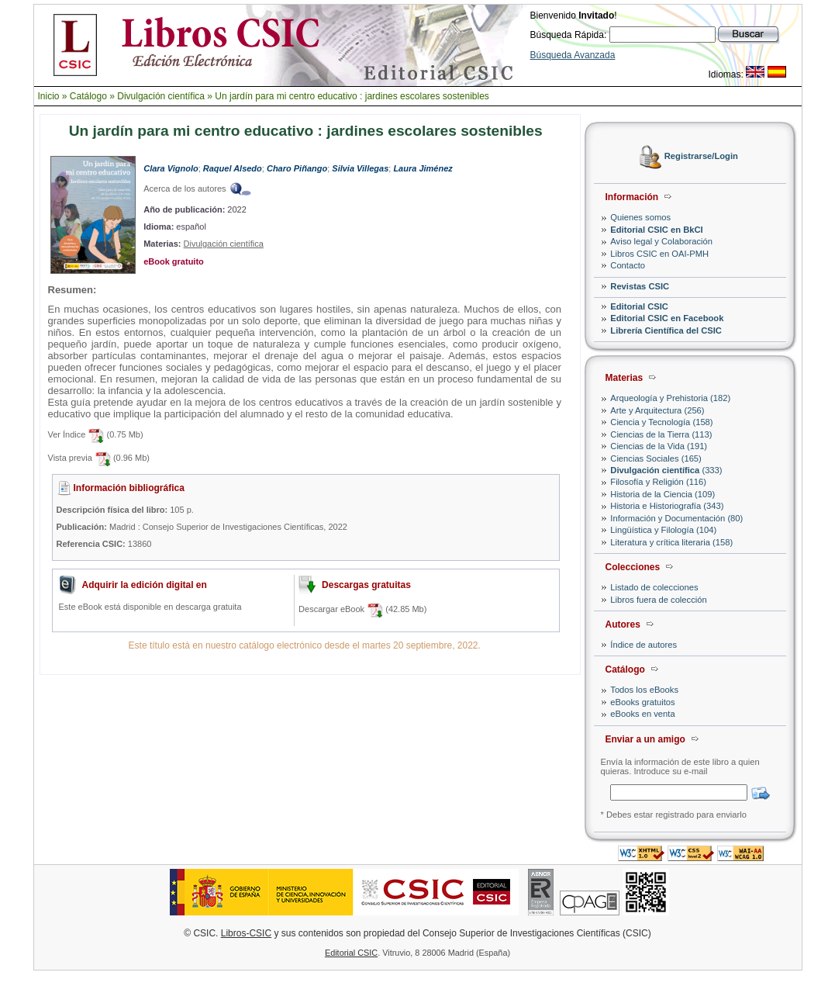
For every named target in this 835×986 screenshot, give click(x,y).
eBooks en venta (642, 713)
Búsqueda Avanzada (573, 55)
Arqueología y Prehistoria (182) (670, 398)
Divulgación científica (161, 96)
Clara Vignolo (170, 168)
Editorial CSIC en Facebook (666, 318)
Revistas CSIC (639, 286)
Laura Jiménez (422, 168)
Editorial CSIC (639, 306)
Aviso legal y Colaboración (661, 241)
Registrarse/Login (701, 156)
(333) (666, 470)
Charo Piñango (297, 168)
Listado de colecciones (654, 587)
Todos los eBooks (644, 689)
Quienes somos (640, 217)
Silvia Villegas (360, 168)
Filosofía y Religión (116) (658, 481)
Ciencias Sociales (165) (656, 458)
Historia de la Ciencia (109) (662, 494)
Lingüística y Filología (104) (663, 530)
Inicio (49, 96)
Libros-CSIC (246, 933)
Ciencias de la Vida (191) (658, 446)
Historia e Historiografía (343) (666, 505)
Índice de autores (643, 644)
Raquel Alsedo (232, 168)
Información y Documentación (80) (676, 518)
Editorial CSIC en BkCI (656, 229)
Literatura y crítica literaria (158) (671, 542)
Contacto (627, 265)
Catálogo (88, 96)
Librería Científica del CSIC (666, 330)
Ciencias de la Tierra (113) (661, 434)
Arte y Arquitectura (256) (657, 410)
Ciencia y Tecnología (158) (661, 422)
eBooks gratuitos (642, 702)
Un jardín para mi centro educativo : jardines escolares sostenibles (352, 96)
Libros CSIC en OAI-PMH (659, 253)
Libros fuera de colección (658, 599)
